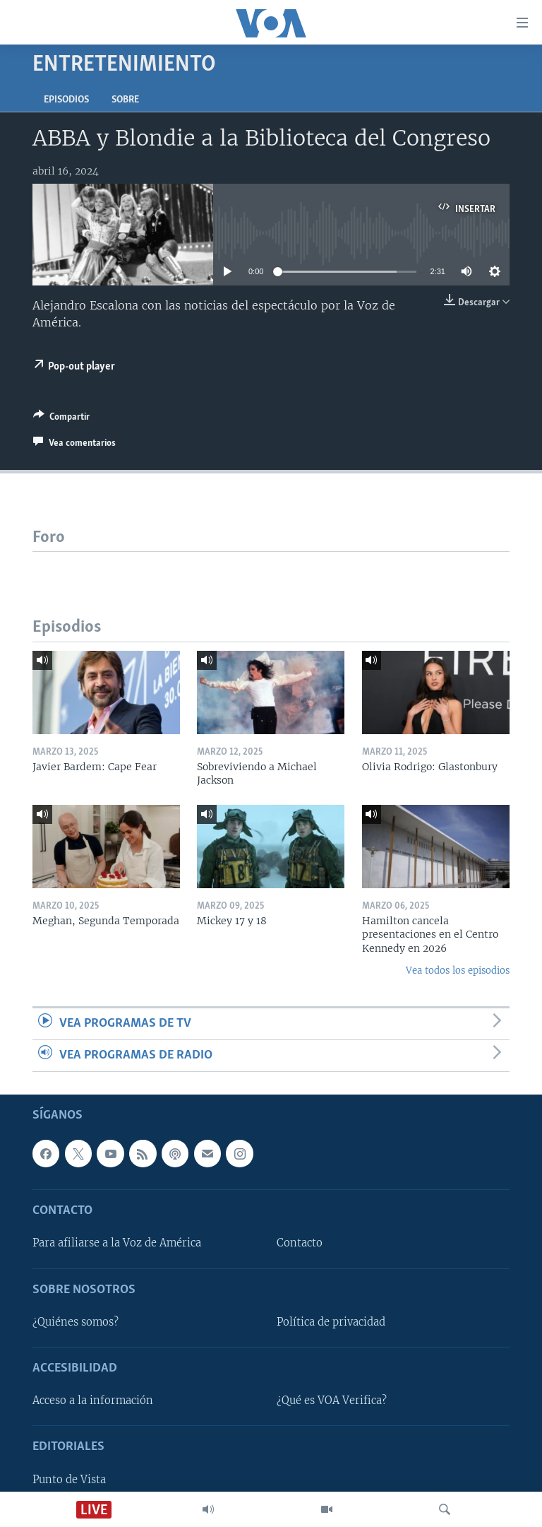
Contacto (300, 1243)
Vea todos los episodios (458, 971)
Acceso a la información (92, 1401)
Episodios (66, 100)
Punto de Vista (69, 1479)
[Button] (61, 419)
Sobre (125, 100)
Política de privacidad (331, 1322)
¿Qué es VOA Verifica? (332, 1401)
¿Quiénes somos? (75, 1322)
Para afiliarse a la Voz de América (116, 1243)
